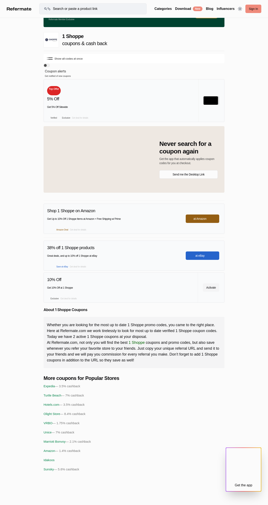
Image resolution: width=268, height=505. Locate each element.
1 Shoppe (137, 342)
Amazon (62, 451)
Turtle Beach (64, 395)
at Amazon (202, 218)
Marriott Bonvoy (67, 442)
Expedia (62, 386)
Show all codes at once (65, 58)
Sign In (253, 8)
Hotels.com (64, 405)
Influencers (225, 8)
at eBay (202, 255)
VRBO (62, 423)
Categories (163, 8)
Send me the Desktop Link (189, 174)
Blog (209, 8)
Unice (59, 432)
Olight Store (64, 414)
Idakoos (49, 460)
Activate (211, 287)
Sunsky (61, 469)
